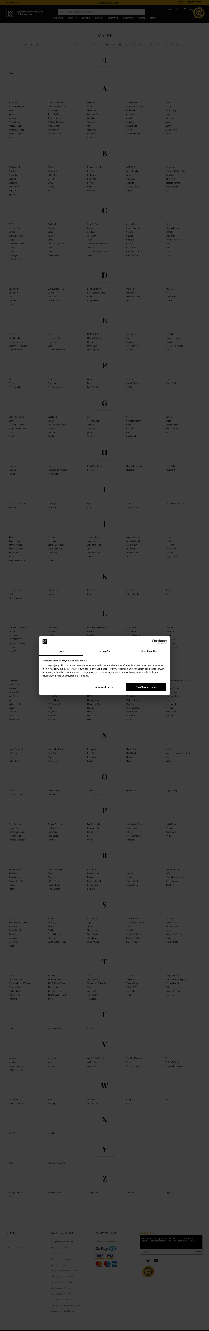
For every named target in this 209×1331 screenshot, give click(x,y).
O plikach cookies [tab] (148, 651)
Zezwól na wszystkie (146, 687)
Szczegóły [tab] (104, 651)
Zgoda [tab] (61, 651)
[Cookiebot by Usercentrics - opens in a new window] (154, 642)
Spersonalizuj (104, 687)
